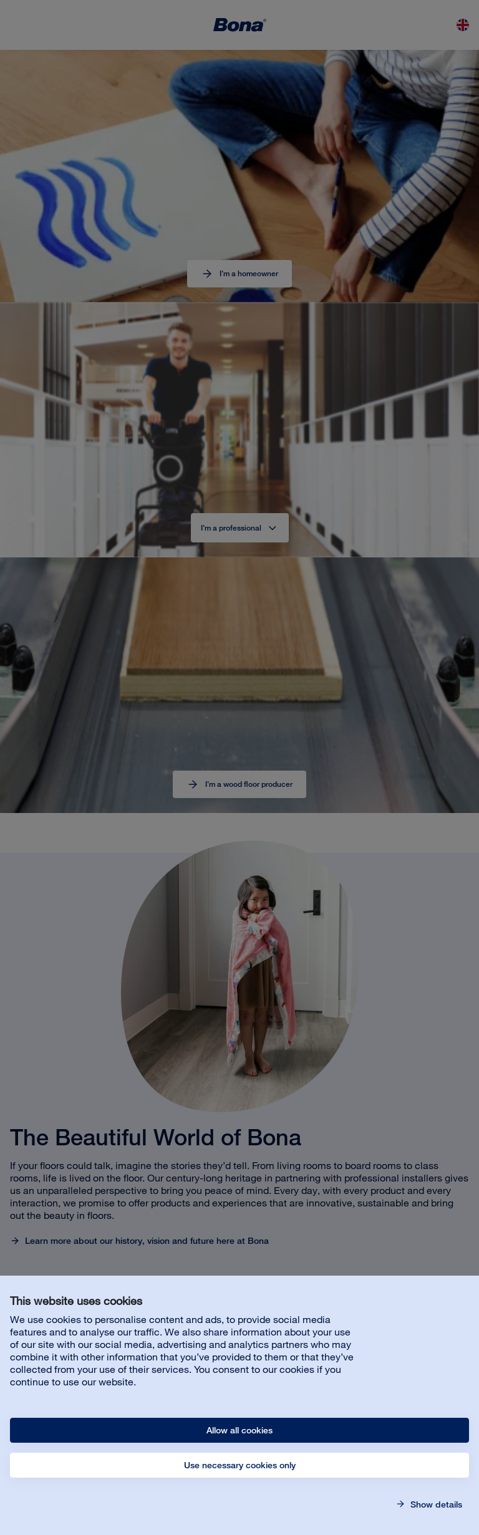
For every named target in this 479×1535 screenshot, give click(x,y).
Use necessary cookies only (240, 1465)
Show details (435, 1504)
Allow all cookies (239, 1430)
